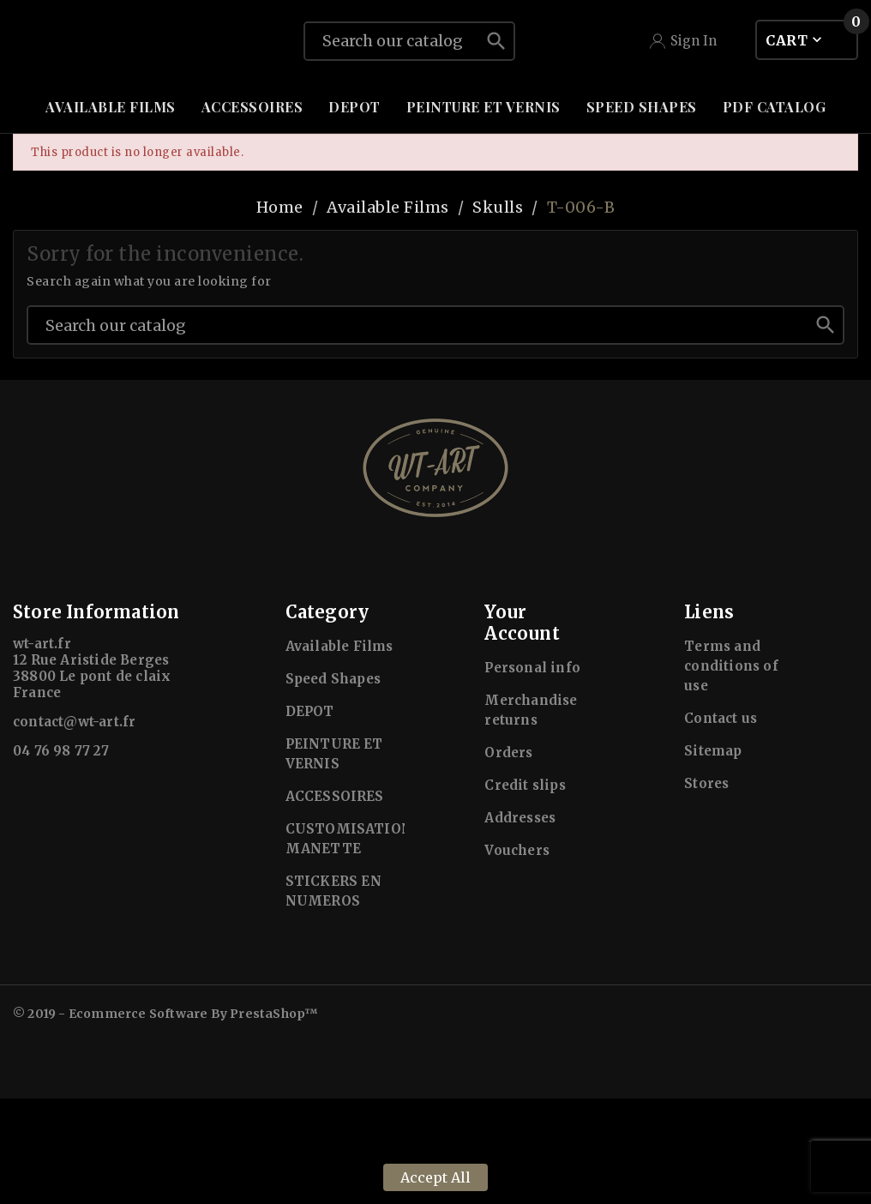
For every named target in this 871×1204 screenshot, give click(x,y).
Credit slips (524, 890)
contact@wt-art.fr (74, 827)
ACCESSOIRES (334, 902)
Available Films (339, 751)
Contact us (720, 824)
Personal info (532, 773)
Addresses (520, 923)
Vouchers (517, 956)
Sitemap (713, 856)
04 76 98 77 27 (61, 856)
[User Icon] (683, 94)
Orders (508, 858)
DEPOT (309, 817)
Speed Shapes (333, 784)
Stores (706, 889)
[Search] (392, 93)
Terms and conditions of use (731, 771)
